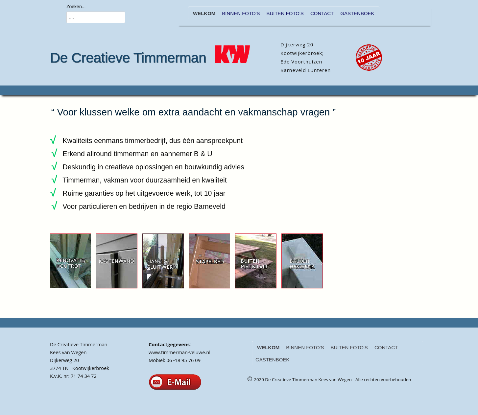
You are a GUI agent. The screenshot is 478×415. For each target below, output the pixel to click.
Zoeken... (75, 6)
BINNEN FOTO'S (241, 13)
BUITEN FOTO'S (284, 13)
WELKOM (204, 13)
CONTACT (322, 13)
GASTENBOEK (357, 13)
